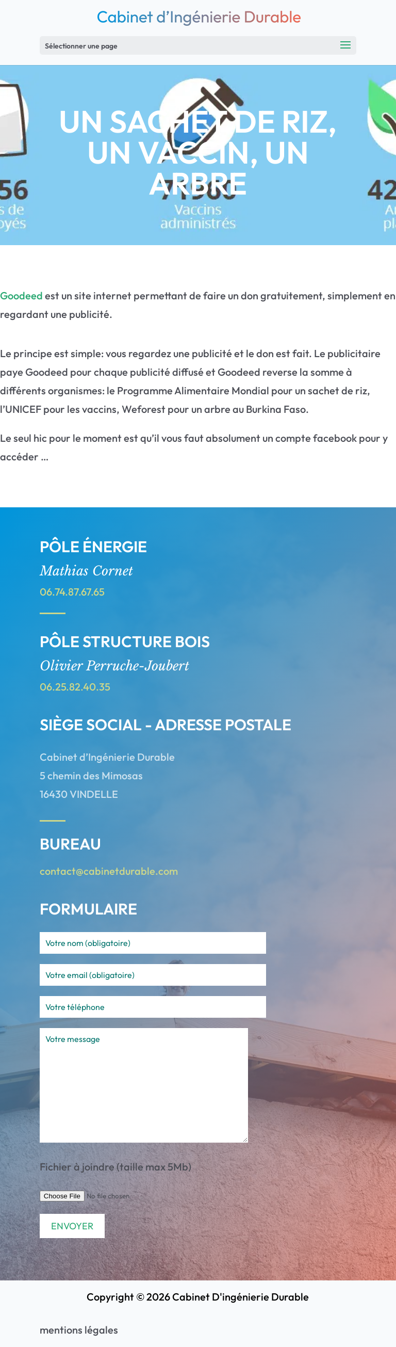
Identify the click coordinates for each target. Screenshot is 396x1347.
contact (58, 870)
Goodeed (21, 295)
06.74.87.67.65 (72, 591)
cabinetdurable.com (131, 870)
